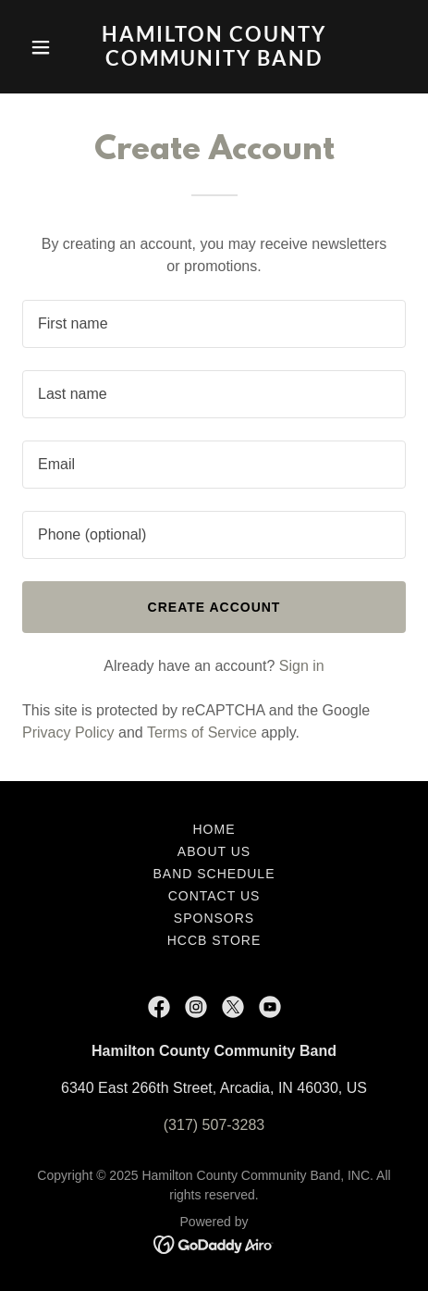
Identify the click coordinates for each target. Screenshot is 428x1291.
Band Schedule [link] (214, 873)
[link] (214, 60)
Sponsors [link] (214, 918)
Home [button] (214, 829)
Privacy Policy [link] (68, 732)
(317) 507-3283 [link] (214, 1125)
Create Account (214, 607)
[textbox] (214, 324)
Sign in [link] (301, 666)
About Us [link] (214, 851)
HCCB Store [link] (214, 940)
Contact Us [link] (214, 895)
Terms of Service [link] (202, 732)
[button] (50, 47)
